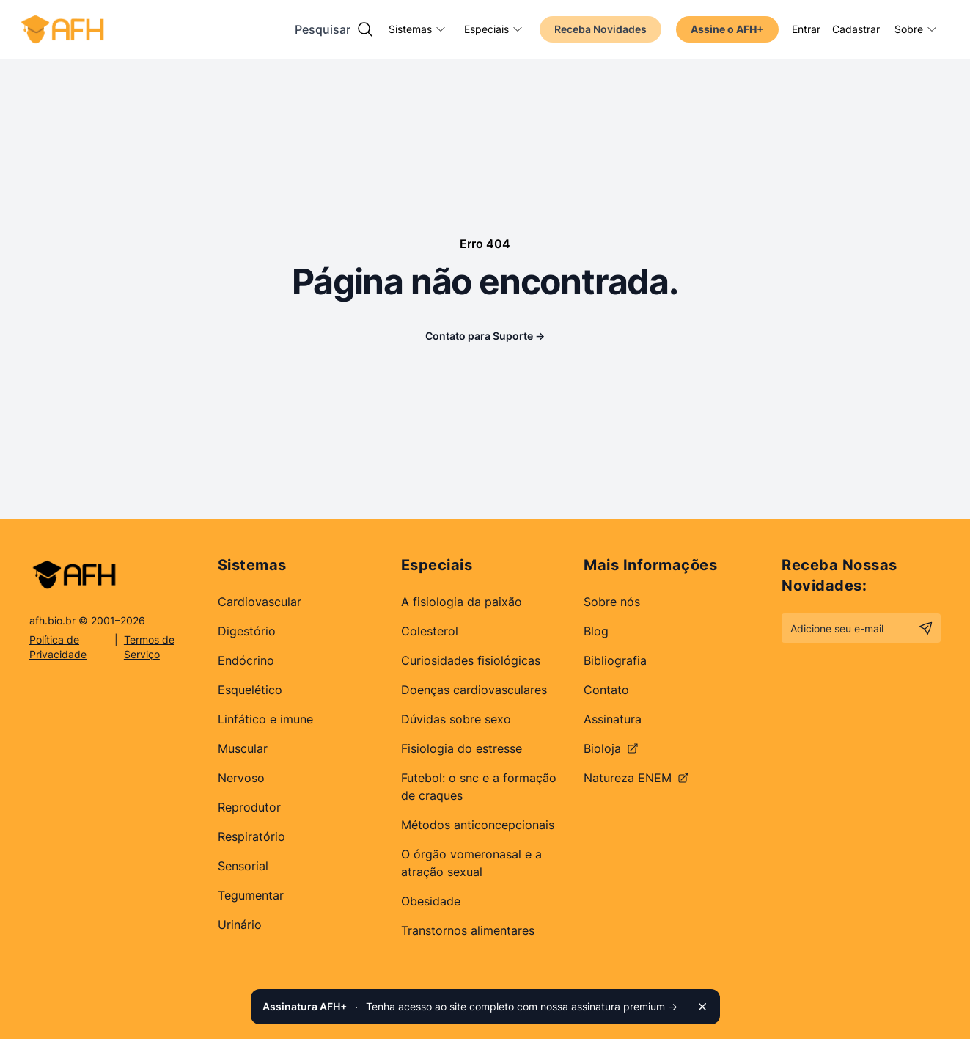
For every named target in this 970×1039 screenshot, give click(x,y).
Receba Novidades (600, 29)
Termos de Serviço (149, 646)
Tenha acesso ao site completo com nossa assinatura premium (469, 1006)
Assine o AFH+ (727, 29)
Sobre (916, 29)
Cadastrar (856, 29)
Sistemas (418, 29)
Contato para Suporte (485, 335)
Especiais (493, 29)
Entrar (806, 29)
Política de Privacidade (58, 646)
